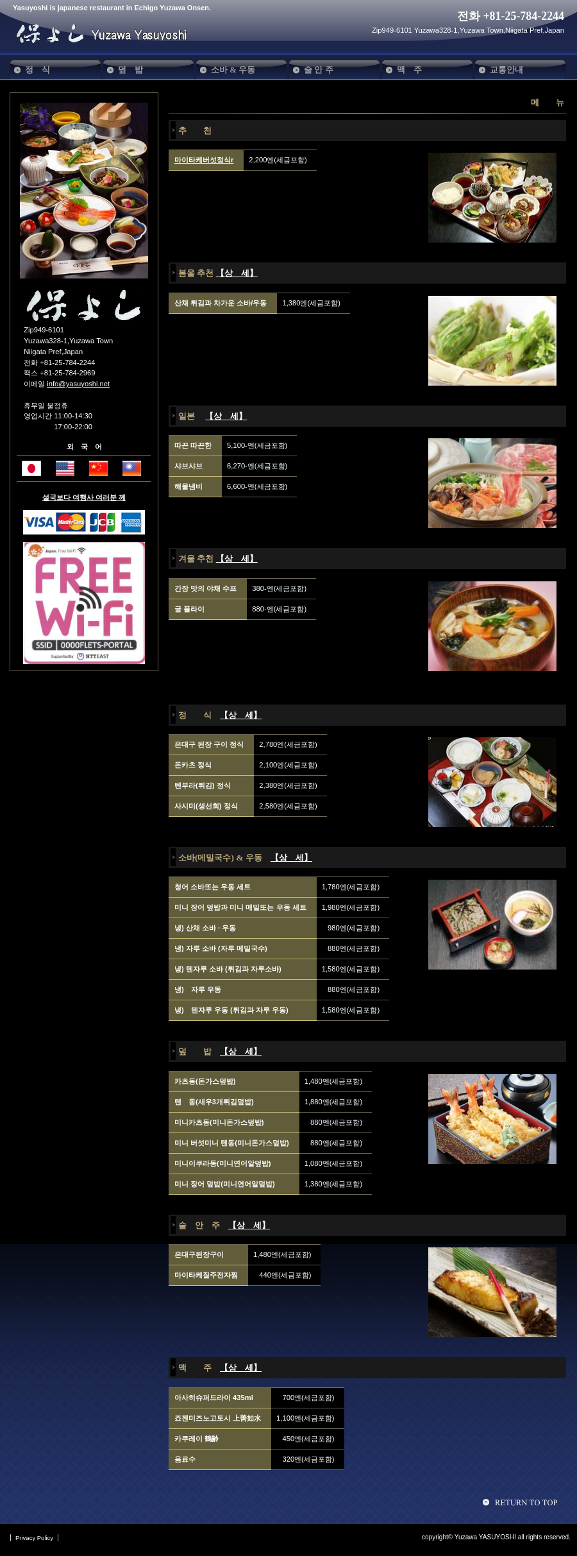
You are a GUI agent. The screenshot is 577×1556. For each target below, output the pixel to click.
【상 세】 (237, 273)
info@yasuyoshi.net (78, 384)
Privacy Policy (34, 1537)
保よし (108, 33)
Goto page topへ (522, 1502)
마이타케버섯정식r (203, 160)
